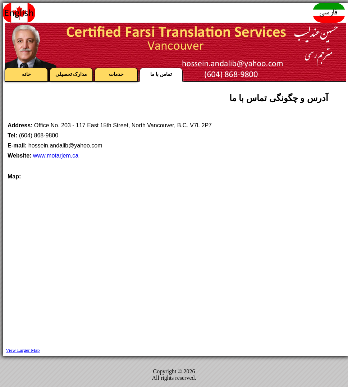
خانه (26, 74)
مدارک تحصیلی (71, 74)
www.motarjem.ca (55, 155)
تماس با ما (161, 74)
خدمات (116, 74)
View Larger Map (23, 350)
